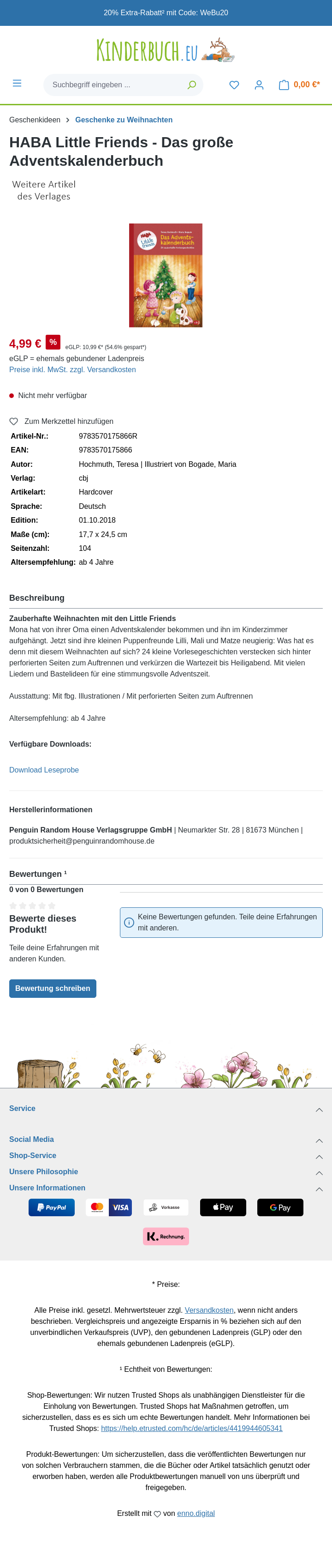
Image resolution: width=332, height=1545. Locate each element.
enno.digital (196, 1513)
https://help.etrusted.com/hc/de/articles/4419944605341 (192, 1428)
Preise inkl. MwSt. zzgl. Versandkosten (72, 370)
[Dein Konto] (259, 85)
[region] (166, 275)
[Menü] (17, 83)
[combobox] (112, 85)
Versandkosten (209, 1310)
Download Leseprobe (44, 770)
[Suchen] (192, 85)
